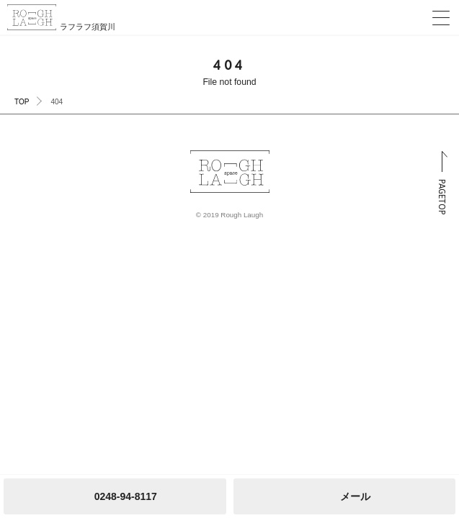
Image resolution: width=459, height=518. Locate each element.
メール (355, 496)
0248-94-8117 (125, 496)
